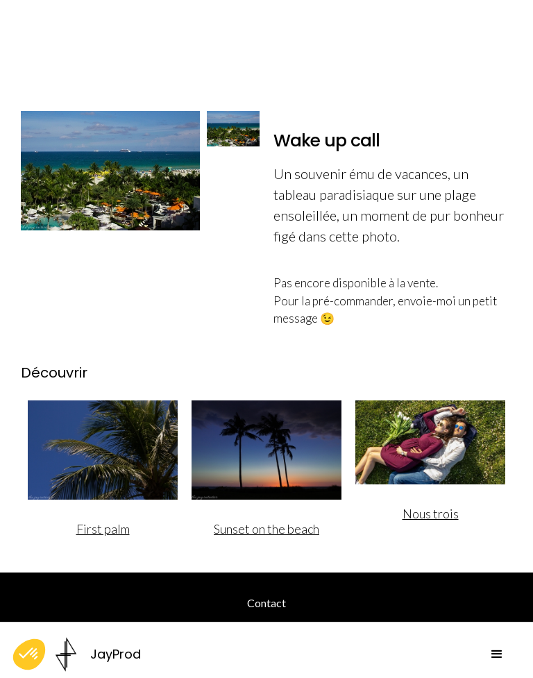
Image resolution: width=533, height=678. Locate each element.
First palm (103, 528)
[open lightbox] (110, 170)
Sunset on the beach (266, 528)
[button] (497, 654)
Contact (266, 602)
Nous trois (431, 513)
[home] (98, 654)
